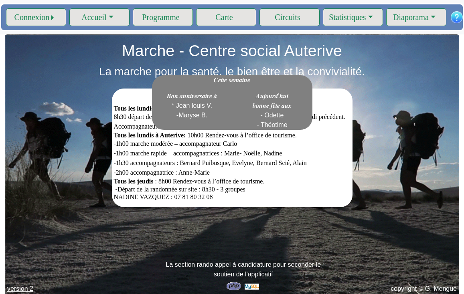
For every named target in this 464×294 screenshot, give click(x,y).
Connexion (32, 17)
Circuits (287, 17)
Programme (160, 17)
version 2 (20, 288)
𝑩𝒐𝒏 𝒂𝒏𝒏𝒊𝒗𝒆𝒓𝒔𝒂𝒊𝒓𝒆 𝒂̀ (192, 106)
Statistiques (347, 17)
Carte (224, 17)
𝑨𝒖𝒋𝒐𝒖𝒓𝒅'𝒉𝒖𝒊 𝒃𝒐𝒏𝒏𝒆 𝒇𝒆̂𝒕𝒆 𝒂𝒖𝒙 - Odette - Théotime (272, 110)
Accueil (93, 17)
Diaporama (411, 17)
